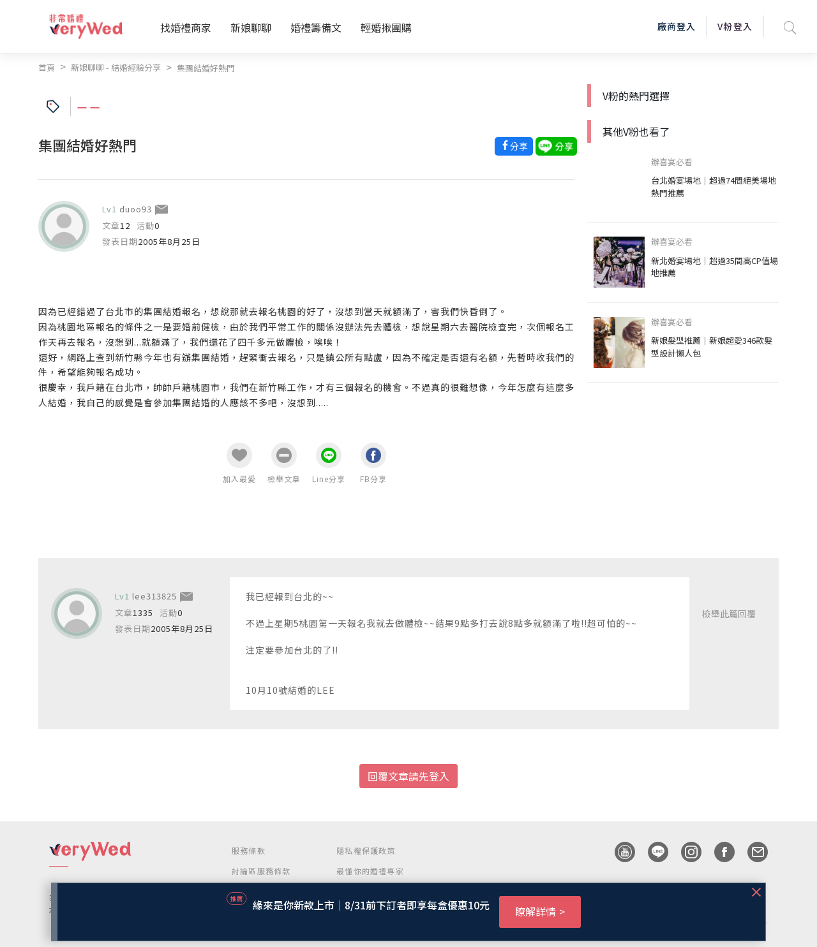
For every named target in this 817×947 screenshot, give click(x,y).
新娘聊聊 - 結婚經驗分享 (116, 67)
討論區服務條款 (261, 870)
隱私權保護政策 (365, 850)
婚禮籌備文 (315, 27)
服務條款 (249, 850)
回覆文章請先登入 (408, 776)
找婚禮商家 (185, 27)
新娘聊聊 (250, 27)
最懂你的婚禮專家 (370, 870)
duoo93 (135, 209)
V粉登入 (734, 26)
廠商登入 (676, 26)
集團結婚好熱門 (206, 68)
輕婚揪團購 (386, 27)
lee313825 (154, 596)
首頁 (46, 67)
